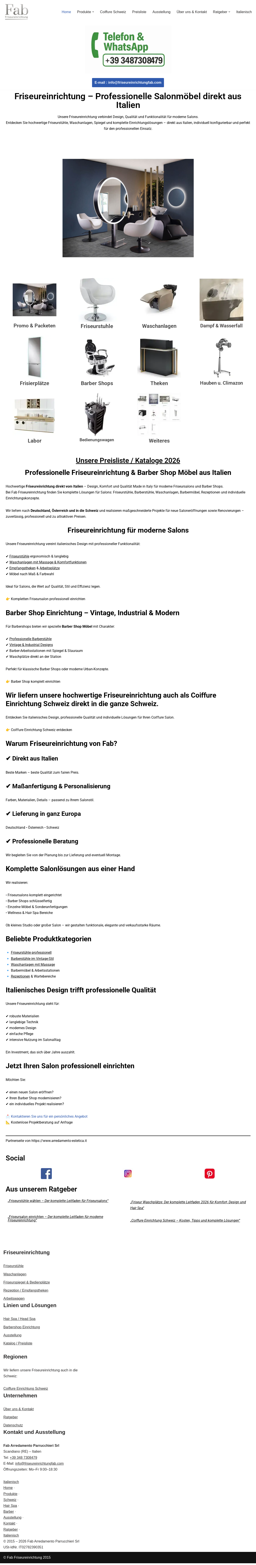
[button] (92, 12)
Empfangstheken (22, 568)
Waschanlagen (14, 1276)
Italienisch (244, 12)
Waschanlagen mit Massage (33, 966)
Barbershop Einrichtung (21, 1329)
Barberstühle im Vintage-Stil (32, 960)
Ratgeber (10, 1419)
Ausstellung (161, 12)
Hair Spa (10, 1507)
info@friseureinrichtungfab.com (39, 1465)
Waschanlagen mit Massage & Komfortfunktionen (48, 563)
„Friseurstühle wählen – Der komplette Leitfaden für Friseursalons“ (58, 1202)
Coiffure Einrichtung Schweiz (25, 1390)
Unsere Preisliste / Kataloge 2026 (128, 461)
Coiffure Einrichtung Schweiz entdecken (41, 731)
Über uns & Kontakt (191, 12)
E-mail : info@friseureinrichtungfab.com (128, 82)
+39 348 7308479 (23, 1459)
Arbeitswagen (14, 1300)
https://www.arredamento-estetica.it (59, 1142)
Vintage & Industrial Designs (31, 645)
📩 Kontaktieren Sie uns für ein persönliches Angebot (46, 1118)
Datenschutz (13, 1427)
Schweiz (10, 1501)
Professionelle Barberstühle (30, 639)
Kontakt (9, 1525)
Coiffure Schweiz (112, 12)
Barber (8, 1513)
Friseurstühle (19, 557)
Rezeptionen (20, 977)
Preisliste (139, 12)
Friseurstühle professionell (31, 954)
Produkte (10, 1495)
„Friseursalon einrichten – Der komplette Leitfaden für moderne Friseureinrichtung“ (55, 1220)
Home (66, 12)
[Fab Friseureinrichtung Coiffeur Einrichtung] (16, 12)
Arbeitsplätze (50, 568)
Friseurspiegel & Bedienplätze (26, 1284)
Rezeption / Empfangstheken (25, 1292)
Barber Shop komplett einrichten (35, 682)
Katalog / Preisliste (18, 1345)
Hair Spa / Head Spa (19, 1321)
